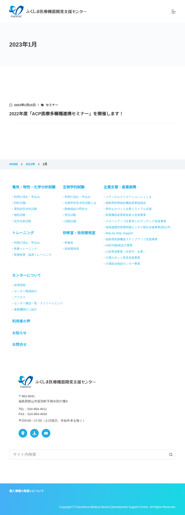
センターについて (26, 275)
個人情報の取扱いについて (26, 491)
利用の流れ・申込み (27, 197)
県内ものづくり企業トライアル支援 (129, 209)
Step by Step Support (119, 233)
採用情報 (20, 285)
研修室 (69, 242)
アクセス (20, 297)
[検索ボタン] (171, 454)
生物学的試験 (74, 187)
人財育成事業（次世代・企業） (126, 251)
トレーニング (23, 233)
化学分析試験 (22, 221)
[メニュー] (174, 11)
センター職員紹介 (25, 291)
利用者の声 (21, 321)
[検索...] (87, 454)
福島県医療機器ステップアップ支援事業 (132, 239)
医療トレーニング (25, 248)
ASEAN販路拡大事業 (119, 245)
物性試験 (20, 215)
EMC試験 (20, 203)
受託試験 (70, 215)
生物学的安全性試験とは (80, 203)
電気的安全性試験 (25, 209)
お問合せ (19, 345)
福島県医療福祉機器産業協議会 (126, 203)
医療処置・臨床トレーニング (33, 254)
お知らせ (19, 333)
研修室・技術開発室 (79, 233)
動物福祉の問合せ (76, 209)
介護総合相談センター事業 (123, 263)
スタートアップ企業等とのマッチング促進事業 (136, 221)
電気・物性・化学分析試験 (33, 187)
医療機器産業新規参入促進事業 (126, 215)
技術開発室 (72, 248)
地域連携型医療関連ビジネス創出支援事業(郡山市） (139, 227)
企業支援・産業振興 (120, 187)
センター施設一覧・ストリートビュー (38, 303)
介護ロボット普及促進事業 (123, 257)
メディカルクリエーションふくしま (129, 197)
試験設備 (70, 221)
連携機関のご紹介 (25, 309)
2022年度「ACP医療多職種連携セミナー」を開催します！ (66, 113)
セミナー (52, 105)
